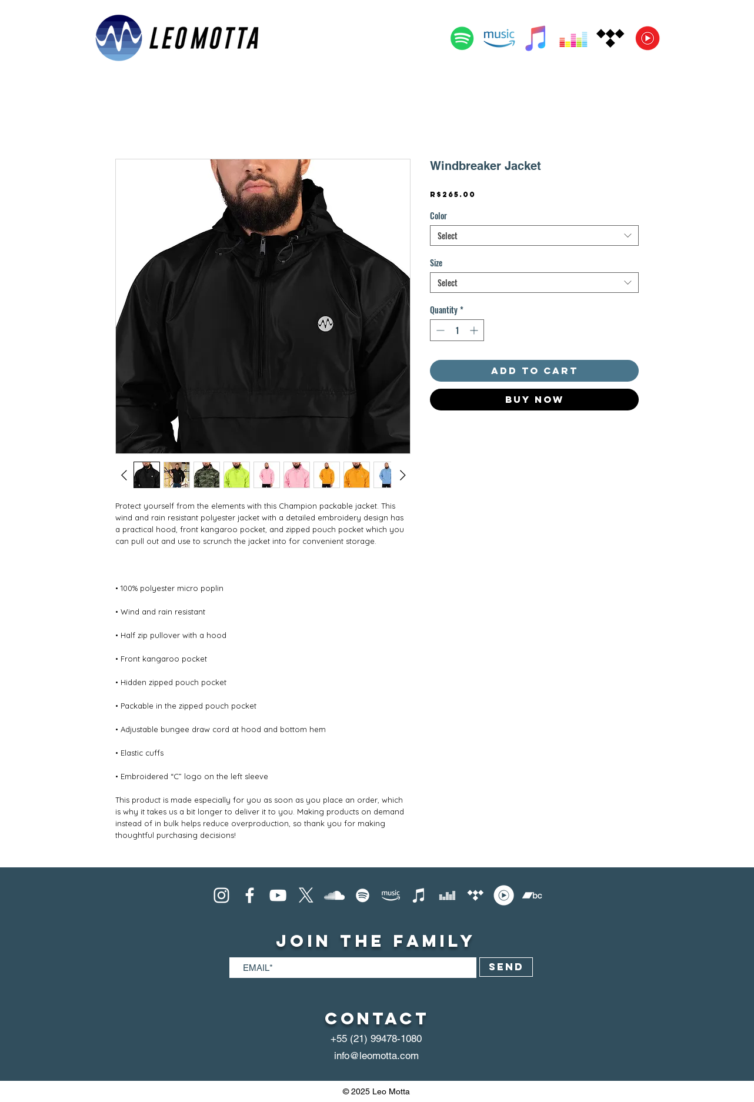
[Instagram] (221, 895)
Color (438, 215)
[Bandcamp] (532, 895)
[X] (306, 895)
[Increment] (475, 330)
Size (436, 262)
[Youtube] (278, 895)
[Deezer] (573, 38)
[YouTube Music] (647, 38)
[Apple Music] (536, 38)
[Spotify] (462, 38)
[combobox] (534, 235)
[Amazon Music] (499, 38)
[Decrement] (439, 330)
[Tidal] (610, 38)
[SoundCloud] (334, 895)
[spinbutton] (457, 330)
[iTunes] (419, 895)
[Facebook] (249, 895)
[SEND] (506, 967)
